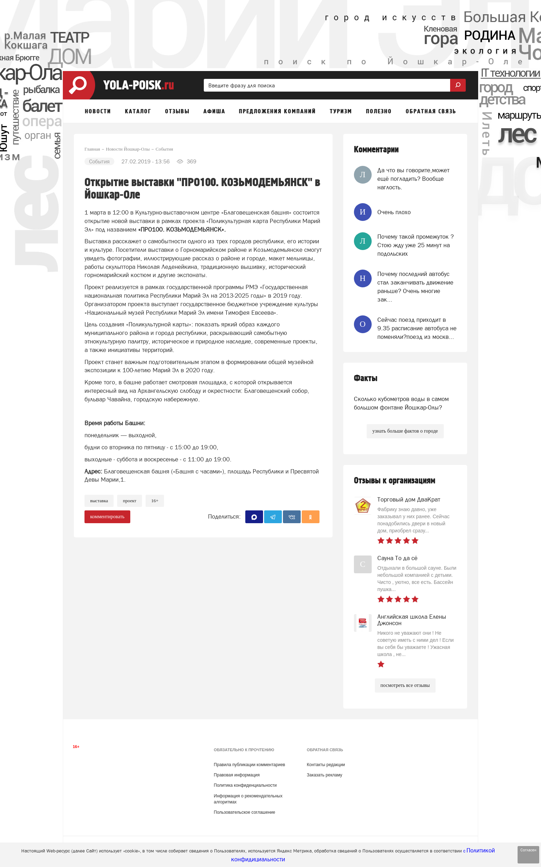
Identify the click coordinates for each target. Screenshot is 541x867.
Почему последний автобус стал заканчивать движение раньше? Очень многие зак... (415, 286)
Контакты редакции (326, 764)
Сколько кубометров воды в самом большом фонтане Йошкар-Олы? (401, 403)
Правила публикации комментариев (249, 764)
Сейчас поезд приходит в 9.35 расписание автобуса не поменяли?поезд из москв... (417, 328)
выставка (99, 500)
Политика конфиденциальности (245, 785)
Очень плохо (394, 212)
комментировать (107, 516)
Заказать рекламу (324, 775)
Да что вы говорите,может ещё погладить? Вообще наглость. (413, 179)
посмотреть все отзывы (405, 685)
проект (129, 500)
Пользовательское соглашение (244, 812)
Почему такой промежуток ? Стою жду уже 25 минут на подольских (415, 245)
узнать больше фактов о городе (405, 431)
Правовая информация (236, 775)
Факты (365, 378)
